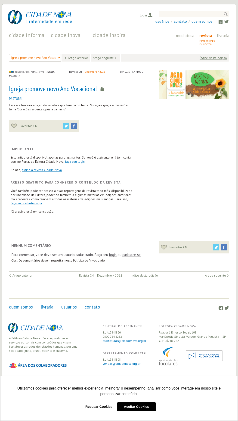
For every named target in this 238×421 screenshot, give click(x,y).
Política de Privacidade (89, 260)
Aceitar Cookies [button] (136, 407)
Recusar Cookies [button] (98, 407)
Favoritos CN (24, 126)
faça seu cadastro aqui (26, 203)
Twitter (224, 308)
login (113, 254)
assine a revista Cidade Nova (42, 170)
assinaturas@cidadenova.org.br (124, 341)
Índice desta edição (213, 58)
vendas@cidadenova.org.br (121, 363)
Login (143, 15)
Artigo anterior (78, 58)
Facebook (218, 308)
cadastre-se (131, 254)
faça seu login (75, 161)
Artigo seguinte (103, 58)
